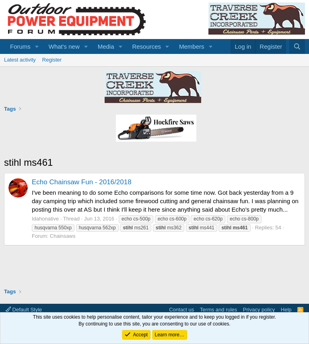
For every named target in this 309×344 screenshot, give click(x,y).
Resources (146, 46)
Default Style (24, 310)
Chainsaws (63, 236)
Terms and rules (218, 310)
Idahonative (45, 219)
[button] (37, 46)
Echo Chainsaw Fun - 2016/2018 (82, 182)
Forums (20, 46)
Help (286, 310)
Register (52, 60)
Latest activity (20, 60)
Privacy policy (259, 310)
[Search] (297, 46)
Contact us (181, 310)
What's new (64, 46)
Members (191, 46)
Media (106, 46)
